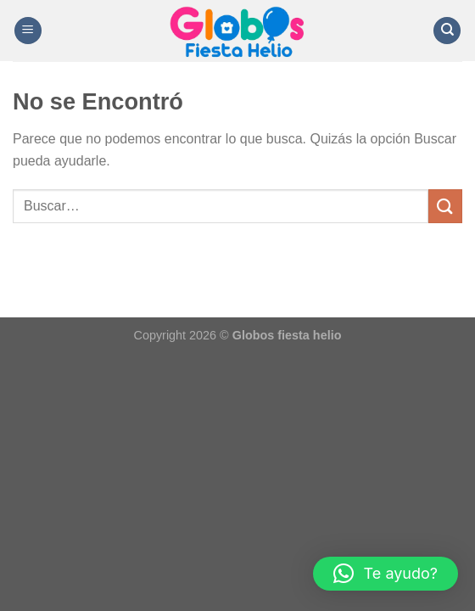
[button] (385, 574)
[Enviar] (445, 205)
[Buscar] (447, 31)
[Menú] (28, 31)
